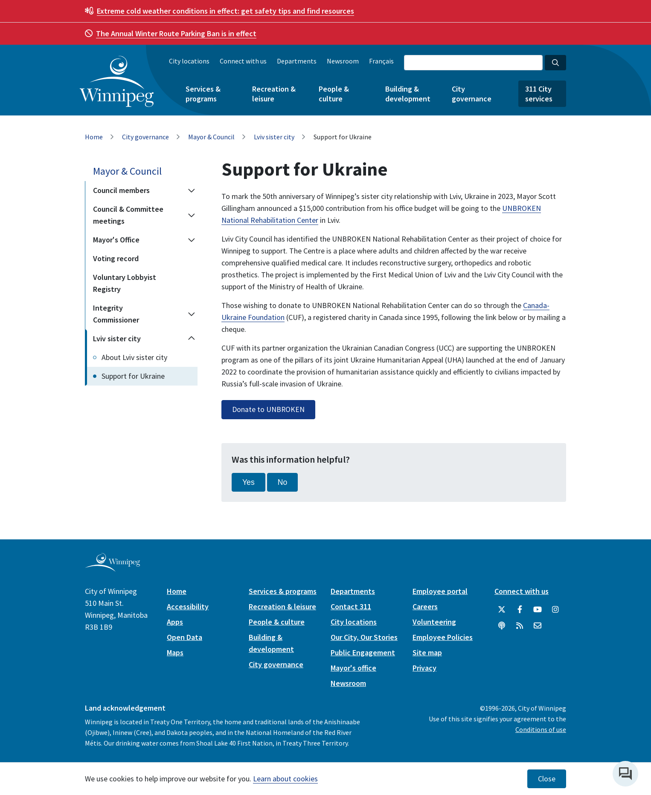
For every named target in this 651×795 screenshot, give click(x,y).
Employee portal (440, 591)
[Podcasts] (501, 626)
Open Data (184, 637)
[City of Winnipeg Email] (537, 626)
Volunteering (434, 622)
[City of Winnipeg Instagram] (555, 609)
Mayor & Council (211, 136)
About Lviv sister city (134, 357)
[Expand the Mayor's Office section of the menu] (192, 240)
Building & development (407, 94)
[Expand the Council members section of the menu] (192, 190)
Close (546, 778)
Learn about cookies (285, 778)
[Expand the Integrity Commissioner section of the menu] (192, 314)
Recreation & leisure (274, 94)
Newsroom (343, 61)
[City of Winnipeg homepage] (112, 568)
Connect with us (243, 61)
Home (94, 136)
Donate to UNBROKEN (268, 409)
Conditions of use (540, 729)
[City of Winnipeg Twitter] (501, 609)
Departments (297, 61)
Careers (425, 606)
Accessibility (188, 606)
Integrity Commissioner (116, 314)
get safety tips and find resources (225, 11)
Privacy (424, 668)
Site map (427, 652)
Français (381, 61)
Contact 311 (351, 606)
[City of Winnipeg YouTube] (537, 609)
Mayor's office (353, 668)
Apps (175, 622)
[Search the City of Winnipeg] (473, 62)
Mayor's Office (116, 240)
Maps (175, 652)
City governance (471, 94)
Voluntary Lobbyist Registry (124, 283)
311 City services (538, 94)
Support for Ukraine (133, 376)
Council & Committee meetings (128, 215)
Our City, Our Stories (364, 637)
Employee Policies (443, 637)
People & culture (334, 94)
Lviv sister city (274, 136)
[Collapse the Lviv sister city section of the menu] (192, 339)
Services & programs (203, 94)
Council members (121, 190)
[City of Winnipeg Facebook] (519, 609)
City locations (189, 61)
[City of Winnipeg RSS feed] (519, 626)
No (283, 482)
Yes (248, 482)
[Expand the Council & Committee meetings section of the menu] (192, 215)
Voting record (116, 258)
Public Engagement (363, 652)
